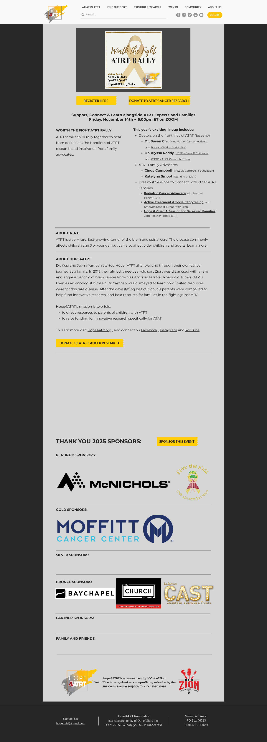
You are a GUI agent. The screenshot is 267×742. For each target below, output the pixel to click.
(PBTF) (157, 197)
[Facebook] (178, 15)
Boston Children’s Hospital (168, 147)
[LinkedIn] (195, 15)
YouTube (192, 330)
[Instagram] (184, 15)
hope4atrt (62, 723)
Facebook (149, 330)
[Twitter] (190, 15)
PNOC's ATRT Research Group (170, 159)
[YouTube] (201, 15)
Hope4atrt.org (99, 330)
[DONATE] (214, 15)
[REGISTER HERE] (96, 100)
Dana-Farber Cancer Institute (188, 141)
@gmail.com (77, 723)
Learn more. (197, 245)
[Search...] (122, 15)
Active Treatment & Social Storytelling (174, 202)
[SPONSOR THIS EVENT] (177, 441)
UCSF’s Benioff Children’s (192, 153)
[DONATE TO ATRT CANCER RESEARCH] (158, 100)
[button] (215, 7)
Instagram (168, 330)
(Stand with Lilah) (177, 207)
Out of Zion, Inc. (148, 720)
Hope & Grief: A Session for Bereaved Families (179, 211)
